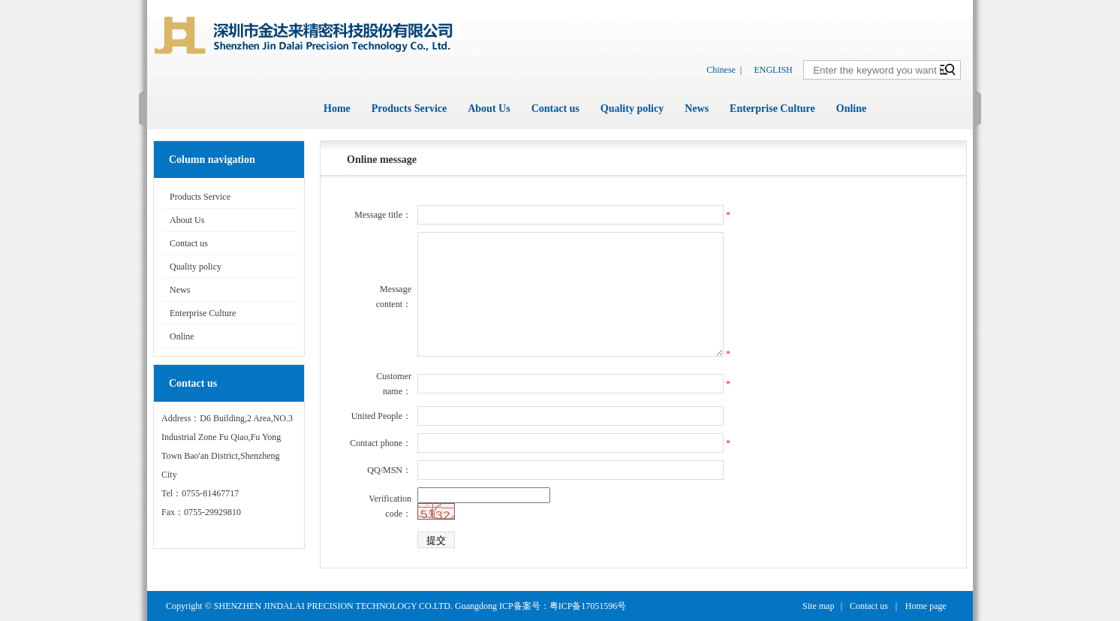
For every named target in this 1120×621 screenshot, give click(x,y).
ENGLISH (773, 70)
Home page (926, 606)
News (697, 108)
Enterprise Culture (772, 108)
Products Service (409, 108)
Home (337, 108)
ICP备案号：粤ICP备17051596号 (562, 606)
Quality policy (632, 108)
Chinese (721, 70)
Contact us (555, 108)
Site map (818, 606)
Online (851, 108)
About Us (489, 108)
